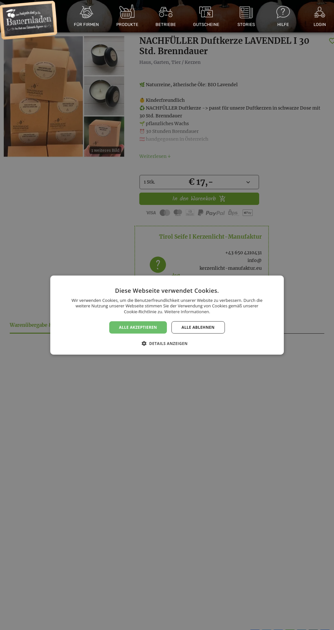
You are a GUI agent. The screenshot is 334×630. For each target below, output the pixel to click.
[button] (167, 343)
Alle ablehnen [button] (197, 327)
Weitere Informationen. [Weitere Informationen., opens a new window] (187, 312)
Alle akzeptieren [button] (138, 327)
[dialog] (167, 315)
